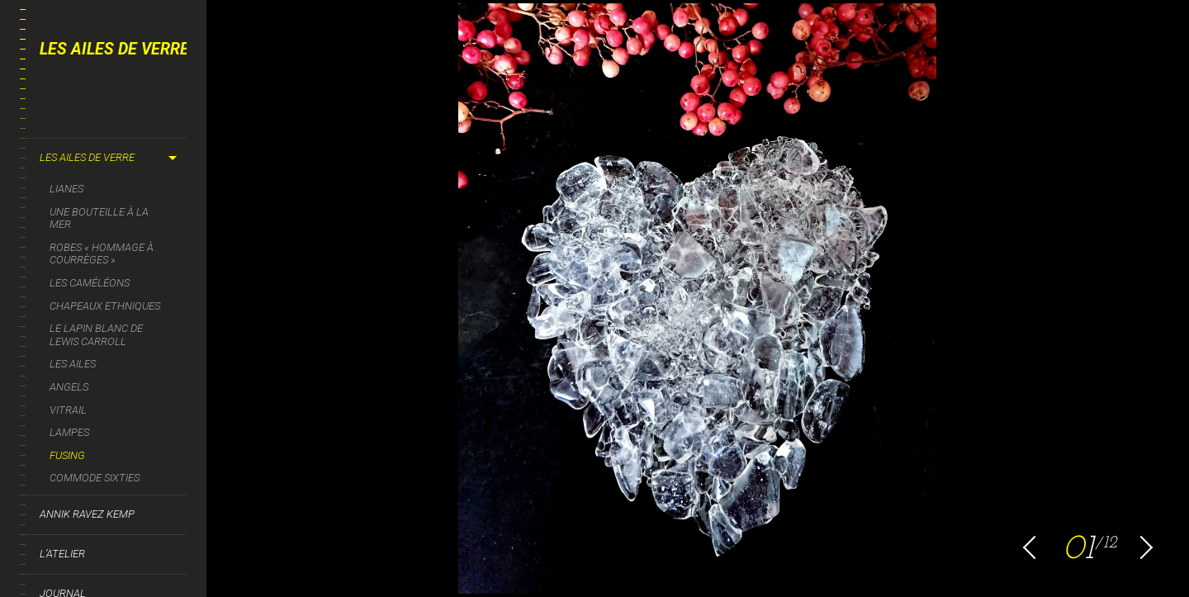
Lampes (69, 432)
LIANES (66, 188)
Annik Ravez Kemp (87, 514)
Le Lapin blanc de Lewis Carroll (96, 335)
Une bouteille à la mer (99, 218)
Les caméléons (90, 283)
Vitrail (68, 410)
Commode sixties (95, 477)
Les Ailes (73, 364)
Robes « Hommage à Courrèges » (102, 254)
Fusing (67, 455)
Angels (69, 387)
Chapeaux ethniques (105, 306)
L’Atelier (62, 553)
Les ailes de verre (87, 157)
